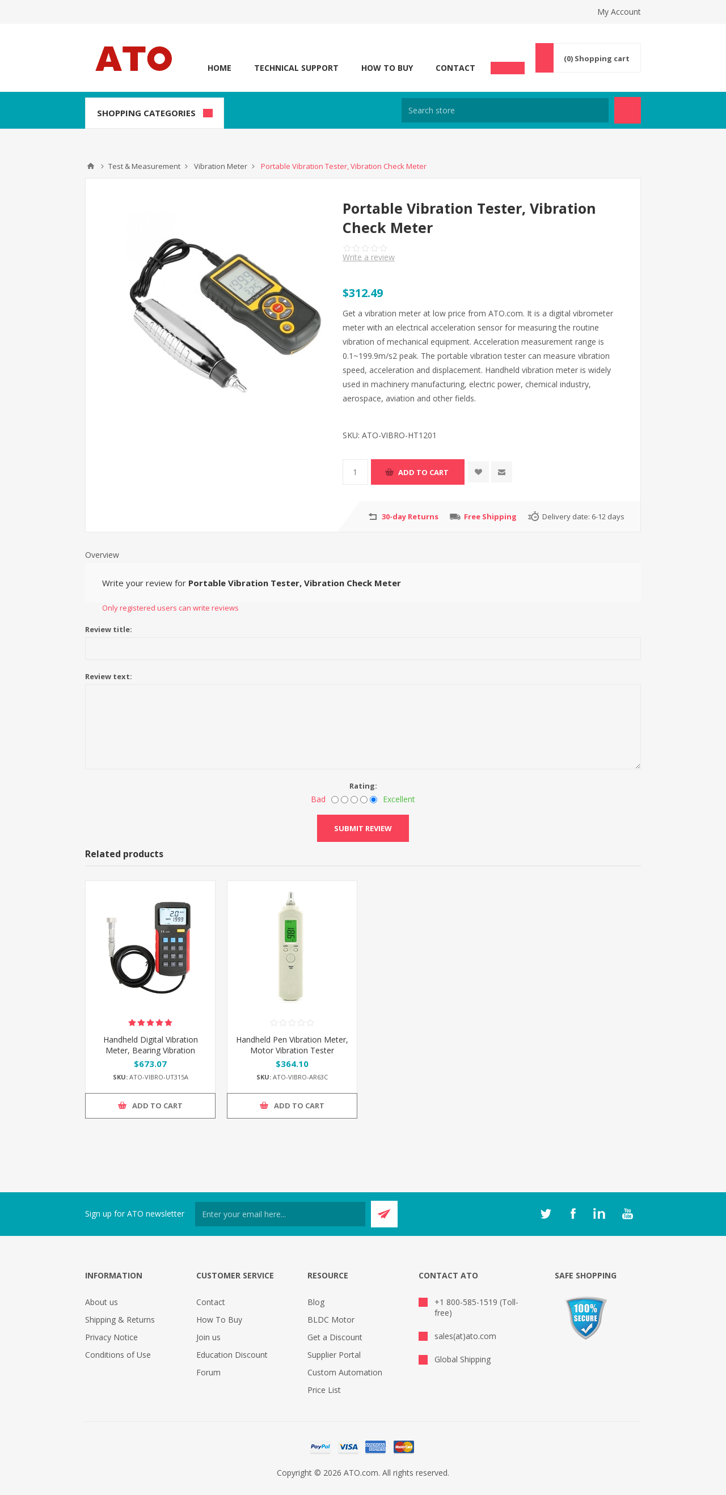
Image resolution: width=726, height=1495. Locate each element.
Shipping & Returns (120, 1319)
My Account (619, 11)
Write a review (369, 257)
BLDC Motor (330, 1319)
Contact (455, 67)
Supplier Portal (334, 1354)
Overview (102, 554)
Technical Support (296, 67)
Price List (324, 1389)
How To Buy (387, 67)
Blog (315, 1302)
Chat (508, 64)
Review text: (108, 676)
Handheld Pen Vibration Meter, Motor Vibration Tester (292, 1045)
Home (219, 67)
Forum (208, 1372)
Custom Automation (344, 1372)
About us (101, 1302)
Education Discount (232, 1354)
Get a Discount (334, 1337)
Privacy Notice (111, 1337)
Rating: (363, 786)
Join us (208, 1337)
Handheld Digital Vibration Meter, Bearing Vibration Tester (150, 1050)
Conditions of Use (118, 1354)
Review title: (108, 629)
